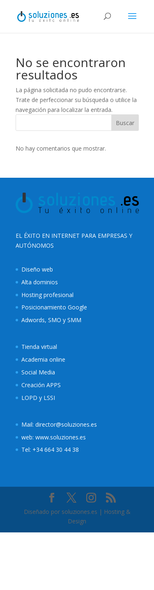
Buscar (125, 123)
